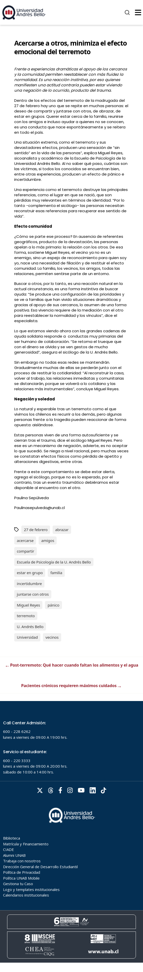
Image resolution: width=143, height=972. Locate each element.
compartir (25, 551)
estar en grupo (30, 572)
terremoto (26, 615)
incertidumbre (29, 583)
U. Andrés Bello (30, 626)
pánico (53, 605)
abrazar (62, 529)
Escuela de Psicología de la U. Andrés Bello (54, 562)
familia (56, 572)
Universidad (27, 637)
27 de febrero (35, 529)
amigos (47, 540)
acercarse (25, 540)
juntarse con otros (33, 594)
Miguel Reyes (28, 605)
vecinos (52, 637)
